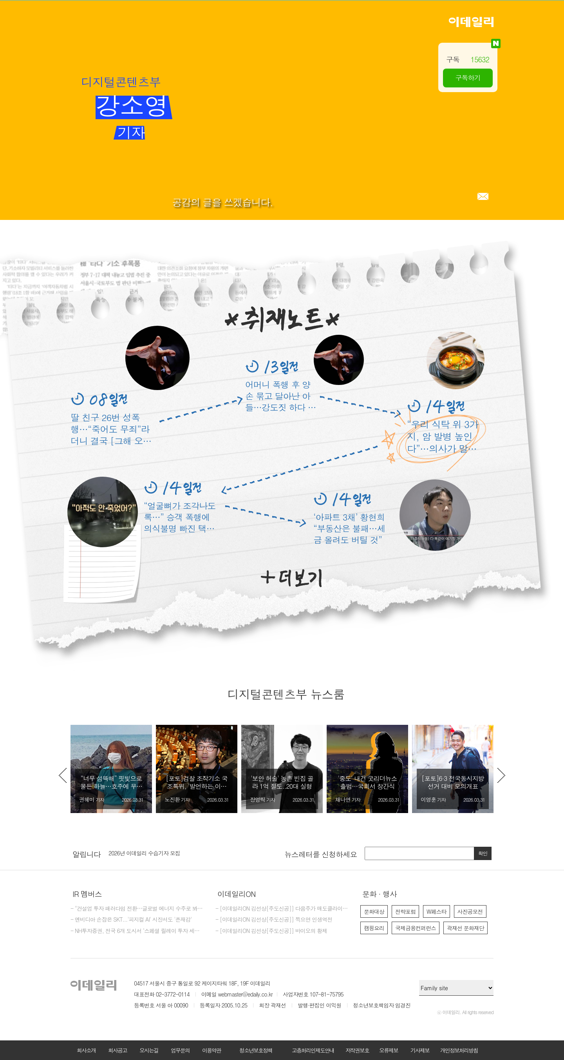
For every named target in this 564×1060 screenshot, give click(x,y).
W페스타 (436, 911)
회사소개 (86, 1050)
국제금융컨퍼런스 (415, 928)
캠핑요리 (374, 928)
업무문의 (180, 1050)
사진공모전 (470, 911)
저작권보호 (357, 1050)
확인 (483, 853)
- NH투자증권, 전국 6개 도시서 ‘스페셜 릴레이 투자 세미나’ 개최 (137, 931)
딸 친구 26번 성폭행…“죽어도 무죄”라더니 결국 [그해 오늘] (110, 429)
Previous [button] (63, 775)
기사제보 (419, 1050)
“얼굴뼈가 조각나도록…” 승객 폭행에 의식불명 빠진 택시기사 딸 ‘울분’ (179, 517)
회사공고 (117, 1050)
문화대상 (374, 911)
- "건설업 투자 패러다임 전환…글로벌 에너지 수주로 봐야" (137, 908)
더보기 (291, 578)
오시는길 (148, 1050)
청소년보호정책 (255, 1050)
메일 (483, 196)
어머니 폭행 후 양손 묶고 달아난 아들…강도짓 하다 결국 (280, 396)
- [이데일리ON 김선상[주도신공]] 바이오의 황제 (271, 931)
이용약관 (211, 1050)
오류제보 (388, 1050)
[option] (111, 769)
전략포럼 (405, 911)
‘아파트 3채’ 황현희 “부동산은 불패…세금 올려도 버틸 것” (349, 528)
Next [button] (501, 775)
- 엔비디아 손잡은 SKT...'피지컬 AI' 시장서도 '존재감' (131, 919)
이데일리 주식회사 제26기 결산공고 (149, 853)
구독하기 (468, 77)
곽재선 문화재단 (465, 928)
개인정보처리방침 (459, 1050)
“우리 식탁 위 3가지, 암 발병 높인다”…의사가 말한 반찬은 (442, 436)
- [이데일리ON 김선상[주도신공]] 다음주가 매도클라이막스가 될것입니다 (282, 908)
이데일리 (471, 22)
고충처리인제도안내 (313, 1050)
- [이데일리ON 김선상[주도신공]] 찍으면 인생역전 (273, 919)
